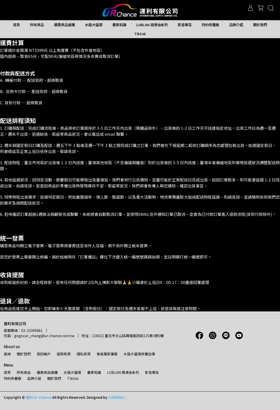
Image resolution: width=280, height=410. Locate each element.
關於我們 (260, 24)
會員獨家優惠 (107, 353)
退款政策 (64, 353)
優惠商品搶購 (64, 24)
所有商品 (37, 24)
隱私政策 (84, 353)
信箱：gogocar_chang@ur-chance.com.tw (39, 335)
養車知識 (119, 24)
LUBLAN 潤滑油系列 (152, 24)
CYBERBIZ (116, 397)
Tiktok (140, 33)
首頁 (16, 24)
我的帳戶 (44, 353)
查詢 (7, 353)
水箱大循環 (93, 24)
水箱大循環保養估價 (139, 353)
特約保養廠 (210, 24)
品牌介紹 (236, 24)
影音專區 (185, 24)
